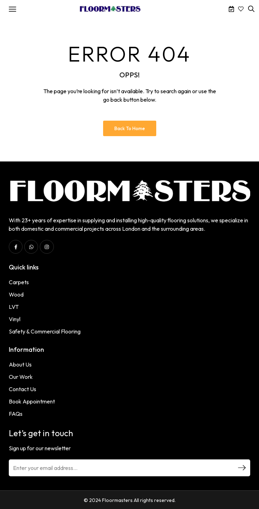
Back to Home (129, 128)
